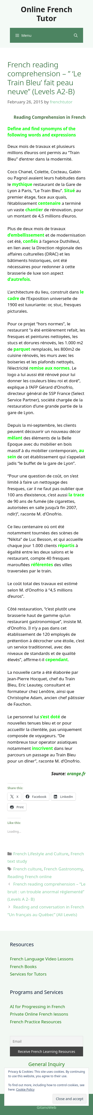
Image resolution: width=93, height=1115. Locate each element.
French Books (23, 966)
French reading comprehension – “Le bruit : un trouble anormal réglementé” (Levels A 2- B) (46, 891)
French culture (27, 869)
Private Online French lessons (39, 1014)
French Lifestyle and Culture (40, 854)
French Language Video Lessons (41, 959)
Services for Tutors (28, 974)
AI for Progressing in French (37, 1006)
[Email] (46, 1041)
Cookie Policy (25, 1089)
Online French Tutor (46, 13)
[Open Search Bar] (75, 35)
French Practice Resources (36, 1022)
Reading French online (29, 876)
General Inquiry (46, 1064)
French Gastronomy (63, 869)
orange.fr (76, 773)
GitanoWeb (46, 1107)
